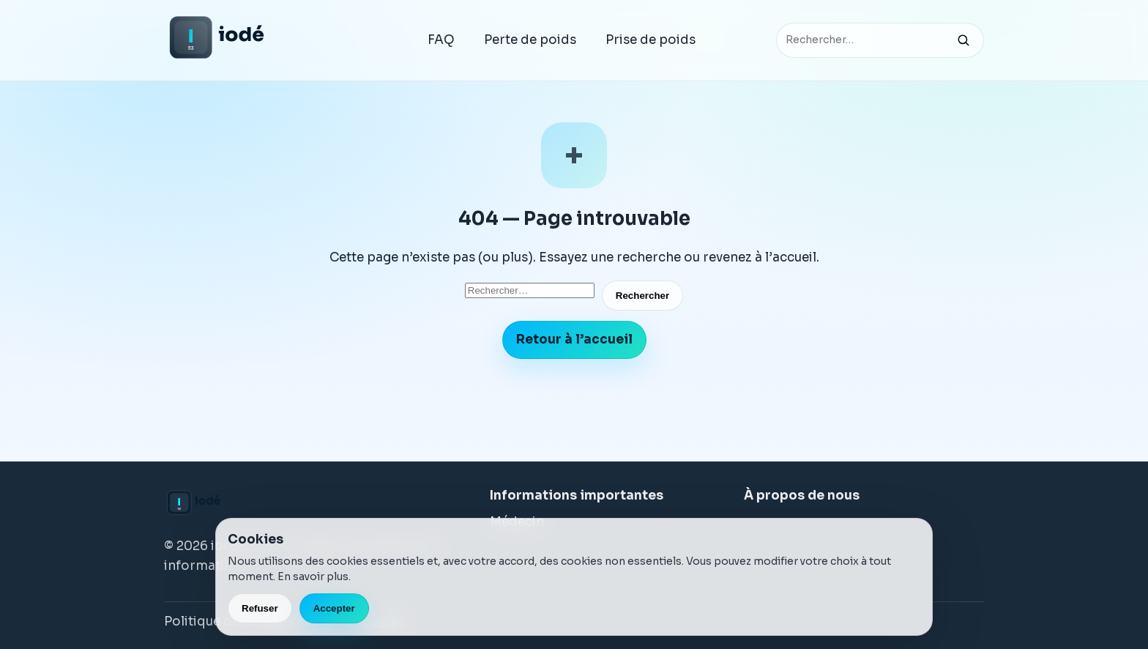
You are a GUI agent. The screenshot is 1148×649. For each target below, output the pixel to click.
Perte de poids (530, 40)
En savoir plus (312, 576)
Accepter (334, 608)
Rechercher (642, 295)
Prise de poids (650, 40)
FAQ (441, 40)
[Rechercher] (963, 40)
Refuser (260, 608)
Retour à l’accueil (574, 339)
